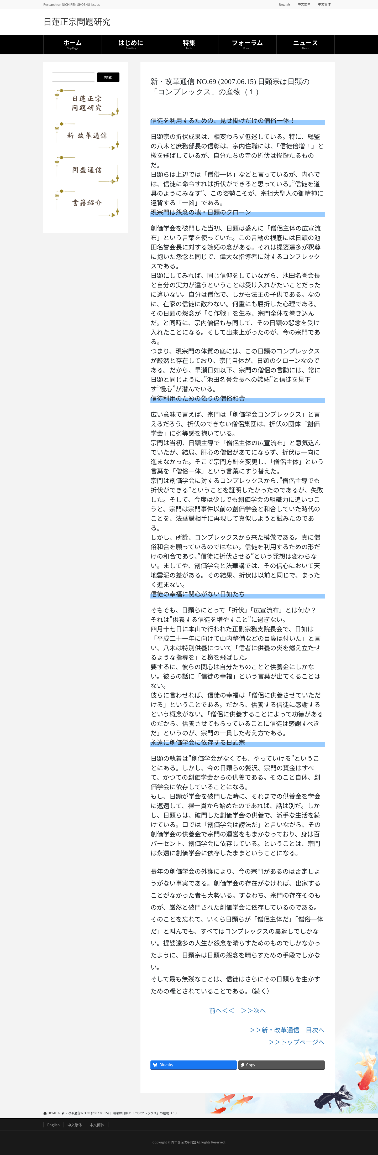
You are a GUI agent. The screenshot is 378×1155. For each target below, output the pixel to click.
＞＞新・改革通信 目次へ (287, 1029)
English (284, 4)
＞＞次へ (253, 1010)
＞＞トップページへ (296, 1041)
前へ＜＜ (221, 1010)
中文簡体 (324, 4)
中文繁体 (304, 4)
